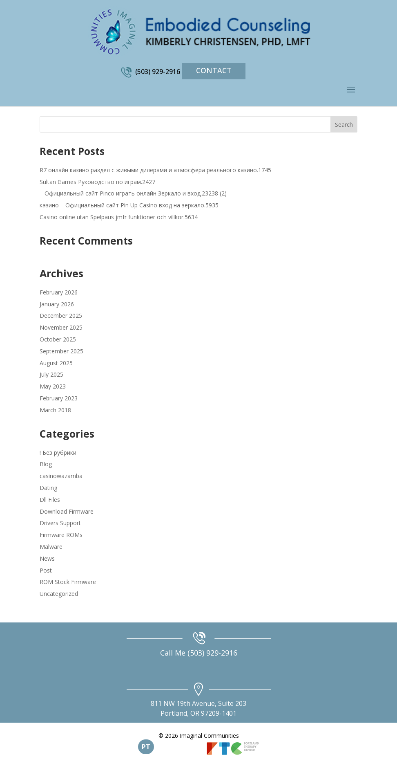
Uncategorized (59, 594)
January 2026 (57, 304)
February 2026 (59, 292)
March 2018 (55, 410)
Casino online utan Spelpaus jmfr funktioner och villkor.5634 (119, 217)
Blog (46, 464)
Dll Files (50, 499)
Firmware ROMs (61, 535)
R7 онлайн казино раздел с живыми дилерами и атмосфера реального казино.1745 (155, 170)
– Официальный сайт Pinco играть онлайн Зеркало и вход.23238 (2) (133, 193)
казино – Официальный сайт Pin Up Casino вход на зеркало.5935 (129, 205)
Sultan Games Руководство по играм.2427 (97, 182)
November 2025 (61, 327)
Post (46, 570)
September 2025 (61, 351)
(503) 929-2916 (157, 71)
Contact (214, 70)
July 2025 (51, 374)
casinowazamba (61, 476)
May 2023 (53, 386)
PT (146, 746)
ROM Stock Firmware (68, 582)
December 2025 (61, 315)
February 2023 (59, 398)
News (47, 558)
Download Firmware (67, 511)
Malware (51, 546)
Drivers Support (60, 523)
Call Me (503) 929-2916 (198, 653)
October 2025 (58, 339)
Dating (48, 488)
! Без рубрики (58, 452)
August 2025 (56, 363)
